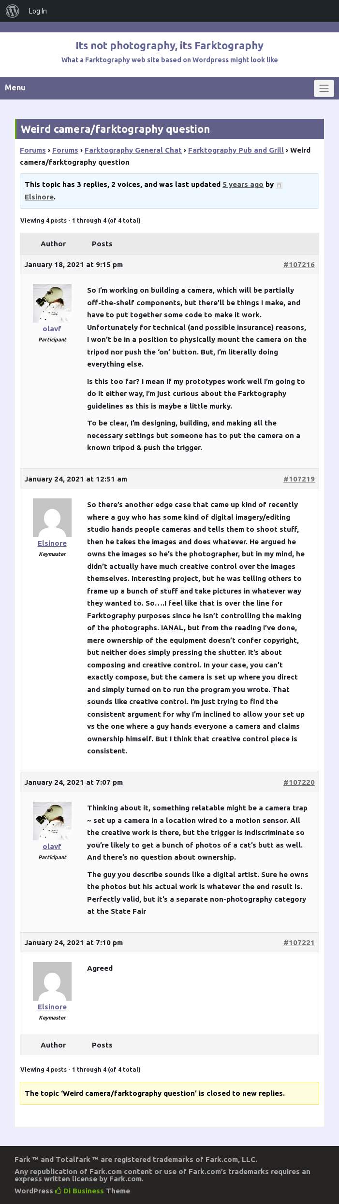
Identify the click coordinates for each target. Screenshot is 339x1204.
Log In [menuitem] (38, 11)
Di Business (79, 1191)
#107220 (299, 782)
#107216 (299, 264)
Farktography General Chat (133, 150)
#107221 (299, 942)
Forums (33, 150)
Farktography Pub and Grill (236, 150)
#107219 (299, 479)
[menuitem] (12, 11)
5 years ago (243, 184)
